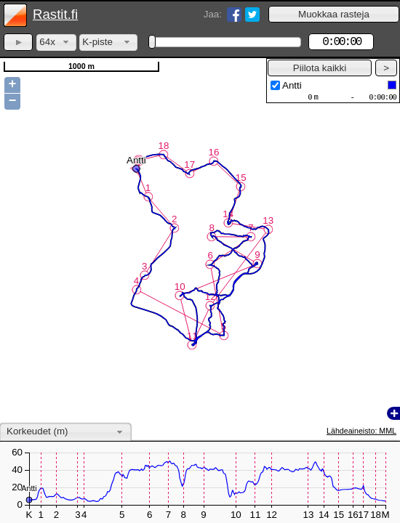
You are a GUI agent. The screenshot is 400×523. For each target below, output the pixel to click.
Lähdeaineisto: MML (361, 430)
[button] (333, 14)
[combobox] (56, 42)
